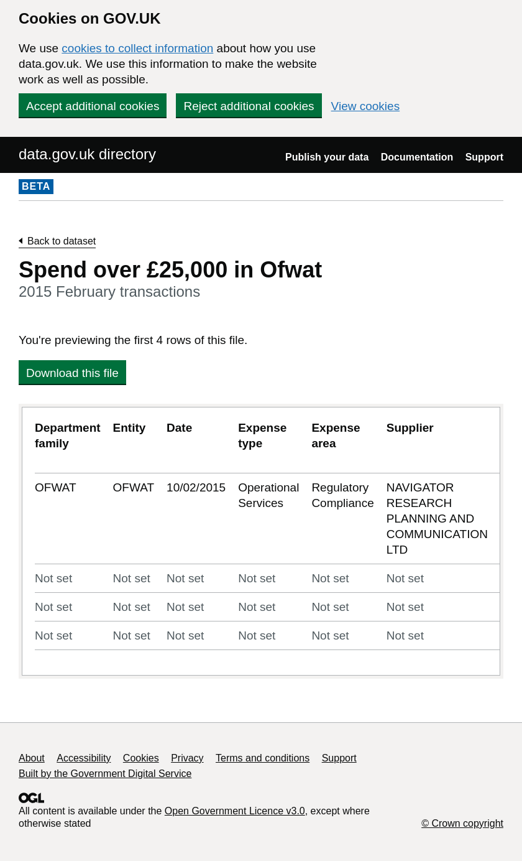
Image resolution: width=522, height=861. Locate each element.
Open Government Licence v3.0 (235, 811)
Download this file (72, 372)
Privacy (187, 758)
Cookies (141, 758)
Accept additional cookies (92, 106)
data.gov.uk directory (87, 154)
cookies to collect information (137, 48)
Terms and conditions (262, 758)
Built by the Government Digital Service (105, 773)
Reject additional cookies (248, 106)
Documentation (417, 157)
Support (484, 157)
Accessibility (84, 758)
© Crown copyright (462, 823)
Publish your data (327, 157)
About (32, 758)
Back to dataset (61, 241)
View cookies (365, 106)
